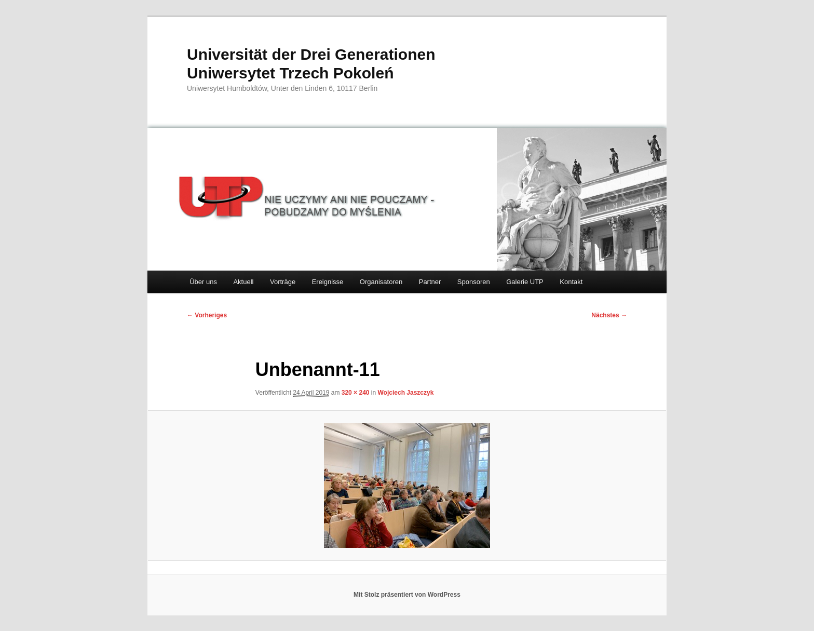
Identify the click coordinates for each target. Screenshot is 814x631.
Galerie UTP (525, 282)
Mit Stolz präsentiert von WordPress (407, 594)
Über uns (203, 282)
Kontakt (571, 282)
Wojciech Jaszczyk (406, 392)
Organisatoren (381, 282)
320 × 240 (356, 392)
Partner (430, 282)
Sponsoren (473, 282)
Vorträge (282, 282)
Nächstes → (609, 315)
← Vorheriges (207, 315)
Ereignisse (328, 282)
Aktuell (243, 282)
